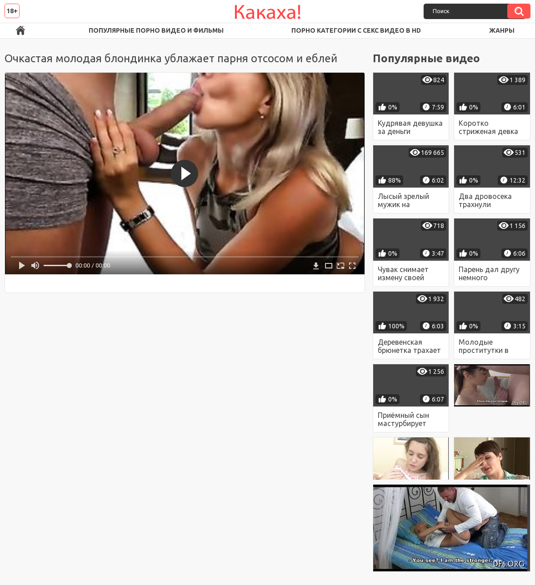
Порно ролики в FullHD (20, 30)
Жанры (502, 30)
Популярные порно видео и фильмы (156, 30)
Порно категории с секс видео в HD (356, 30)
